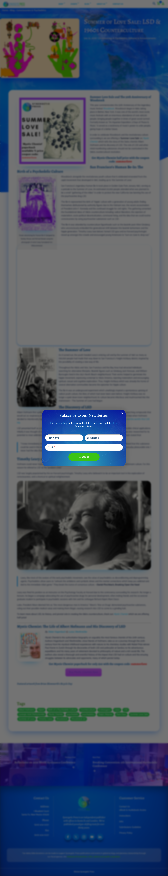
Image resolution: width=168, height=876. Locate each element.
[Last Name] (104, 437)
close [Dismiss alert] (122, 413)
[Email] (84, 447)
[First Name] (64, 437)
